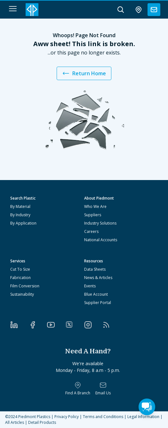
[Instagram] (93, 325)
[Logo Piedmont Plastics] (32, 9)
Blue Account (96, 294)
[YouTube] (56, 325)
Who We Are (95, 206)
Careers (91, 231)
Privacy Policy (66, 416)
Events (90, 286)
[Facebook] (38, 325)
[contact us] (154, 9)
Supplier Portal (97, 302)
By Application (23, 223)
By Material (20, 206)
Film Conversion (24, 286)
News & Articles (98, 277)
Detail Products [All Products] (42, 422)
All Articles (14, 422)
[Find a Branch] (77, 388)
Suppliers (92, 215)
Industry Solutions (100, 223)
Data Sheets (95, 269)
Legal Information (143, 416)
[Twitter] (75, 324)
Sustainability (22, 294)
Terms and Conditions (103, 416)
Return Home (84, 73)
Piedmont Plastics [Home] (34, 416)
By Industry (20, 215)
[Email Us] (103, 388)
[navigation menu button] (13, 9)
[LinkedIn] (19, 325)
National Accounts (100, 240)
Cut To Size (20, 269)
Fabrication (20, 277)
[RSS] (111, 325)
